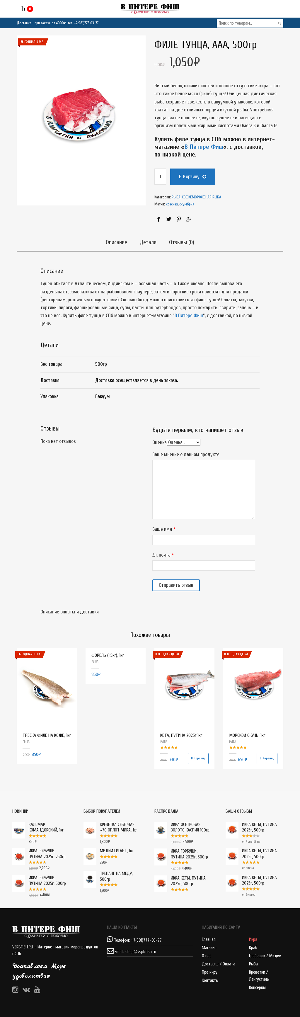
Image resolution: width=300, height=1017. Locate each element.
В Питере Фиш (203, 147)
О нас (206, 955)
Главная (209, 939)
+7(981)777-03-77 (86, 23)
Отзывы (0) (183, 241)
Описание (115, 241)
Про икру (209, 972)
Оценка (159, 442)
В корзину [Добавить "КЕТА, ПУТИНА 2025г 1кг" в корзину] (198, 758)
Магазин (209, 947)
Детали (148, 241)
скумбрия (186, 204)
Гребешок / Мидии (265, 955)
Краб (253, 947)
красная (172, 204)
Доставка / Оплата (218, 964)
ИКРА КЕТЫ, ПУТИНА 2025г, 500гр (251, 827)
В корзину (189, 177)
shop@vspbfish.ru (140, 951)
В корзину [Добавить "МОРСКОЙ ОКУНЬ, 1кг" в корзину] (267, 758)
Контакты (210, 980)
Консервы (257, 987)
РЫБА (176, 197)
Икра (253, 939)
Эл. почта (161, 554)
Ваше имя (162, 529)
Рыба (253, 964)
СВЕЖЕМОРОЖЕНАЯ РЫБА (201, 197)
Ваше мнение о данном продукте (185, 454)
